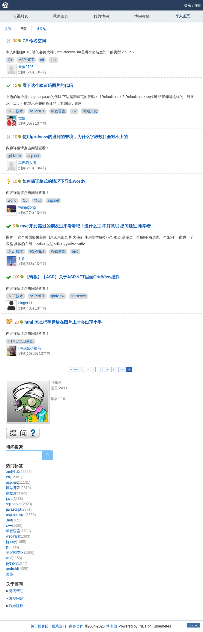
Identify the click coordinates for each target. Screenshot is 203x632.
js (12, 547)
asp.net (33, 156)
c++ (14, 526)
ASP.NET (26, 60)
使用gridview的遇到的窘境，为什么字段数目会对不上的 (75, 136)
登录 (187, 5)
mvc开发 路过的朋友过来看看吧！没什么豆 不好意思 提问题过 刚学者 (85, 226)
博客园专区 (20, 552)
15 (99, 369)
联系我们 (59, 626)
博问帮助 (16, 591)
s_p (21, 258)
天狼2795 (26, 67)
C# (10, 60)
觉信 (21, 118)
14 (92, 369)
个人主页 (182, 16)
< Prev (75, 369)
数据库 (16, 493)
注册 (198, 5)
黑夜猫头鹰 (27, 163)
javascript (18, 509)
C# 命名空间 (34, 40)
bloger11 (25, 303)
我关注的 (61, 16)
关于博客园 (40, 626)
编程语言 (58, 111)
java (14, 499)
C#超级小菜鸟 (29, 348)
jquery (16, 542)
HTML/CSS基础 (20, 341)
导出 (37, 200)
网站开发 (90, 111)
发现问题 (16, 598)
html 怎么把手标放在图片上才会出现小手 (62, 322)
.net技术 (18, 472)
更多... (11, 574)
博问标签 (142, 16)
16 (107, 369)
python (16, 563)
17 (114, 369)
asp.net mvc (21, 515)
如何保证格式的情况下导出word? (53, 181)
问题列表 (20, 16)
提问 (7, 29)
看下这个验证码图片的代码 (47, 85)
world (12, 200)
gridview (14, 156)
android (17, 569)
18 (121, 369)
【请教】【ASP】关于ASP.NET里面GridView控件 (72, 276)
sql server (78, 296)
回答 (23, 29)
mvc (75, 251)
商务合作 (76, 626)
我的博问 (101, 16)
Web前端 (58, 251)
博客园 (111, 626)
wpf (14, 558)
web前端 (18, 536)
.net (53, 60)
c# (42, 60)
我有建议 (16, 606)
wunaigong (27, 207)
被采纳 (41, 29)
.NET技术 (15, 111)
